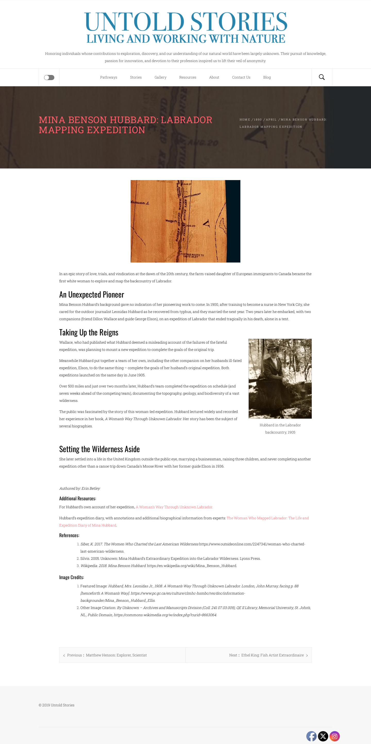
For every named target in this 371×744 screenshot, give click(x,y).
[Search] (321, 77)
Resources (187, 77)
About (214, 77)
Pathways (108, 77)
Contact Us (241, 77)
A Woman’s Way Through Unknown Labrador (174, 506)
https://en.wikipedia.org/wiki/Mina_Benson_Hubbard (191, 565)
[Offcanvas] (49, 77)
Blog (267, 77)
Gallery (160, 77)
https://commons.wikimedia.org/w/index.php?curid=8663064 (165, 614)
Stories (136, 77)
